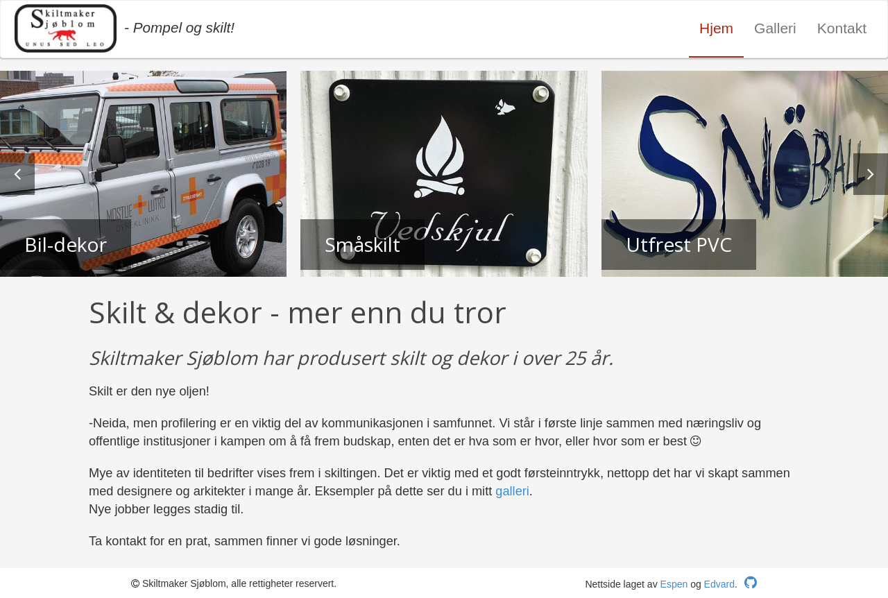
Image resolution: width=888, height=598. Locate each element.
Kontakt (841, 28)
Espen (674, 584)
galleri (512, 491)
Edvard (719, 584)
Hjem (716, 28)
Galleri (775, 28)
